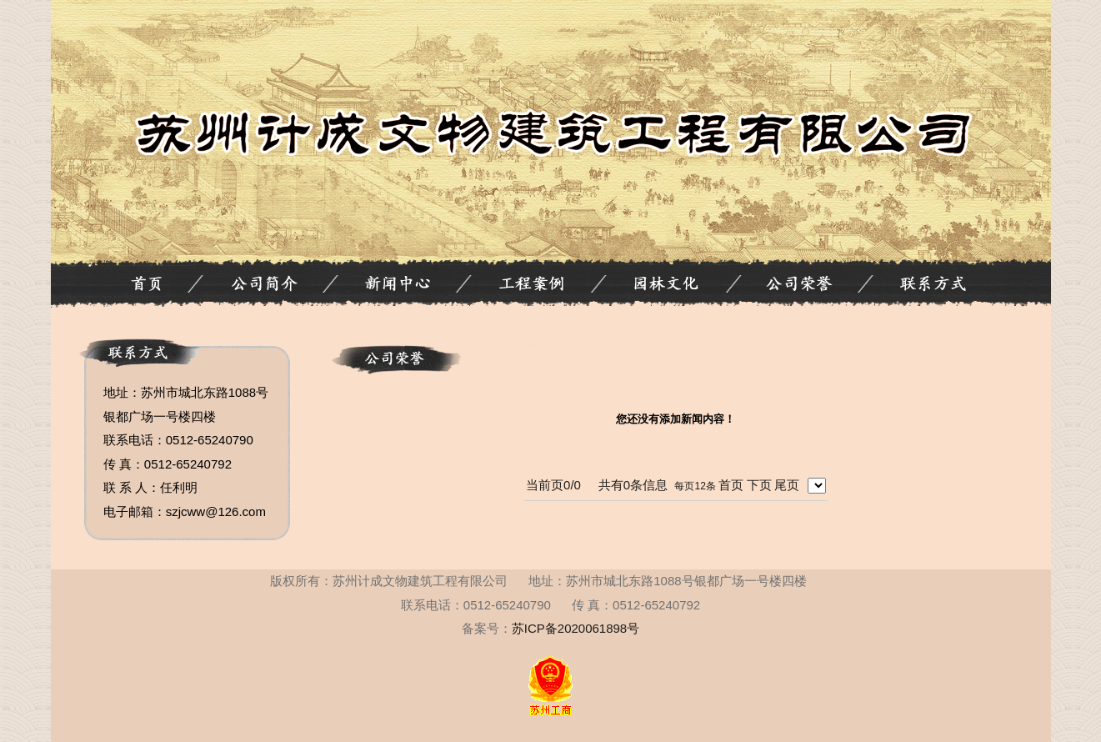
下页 (759, 485)
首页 (730, 485)
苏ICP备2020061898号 (575, 628)
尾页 (786, 485)
